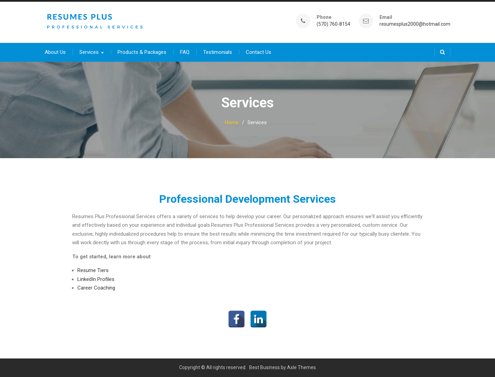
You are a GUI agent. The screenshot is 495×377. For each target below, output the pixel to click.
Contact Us (258, 52)
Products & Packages (142, 52)
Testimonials (217, 52)
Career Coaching (96, 288)
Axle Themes (301, 367)
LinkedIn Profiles (95, 279)
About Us (55, 52)
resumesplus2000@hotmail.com (415, 24)
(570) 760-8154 (333, 24)
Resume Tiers (93, 270)
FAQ (184, 52)
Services (89, 52)
